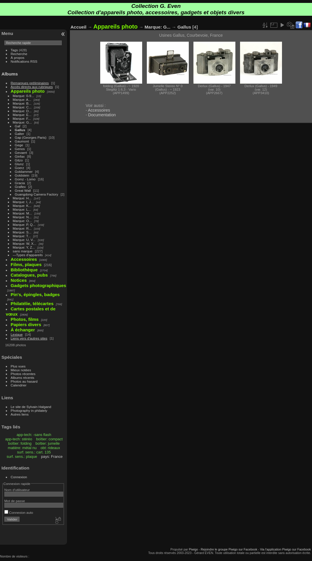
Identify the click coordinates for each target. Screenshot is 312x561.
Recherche (19, 54)
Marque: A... (22, 99)
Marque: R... (22, 228)
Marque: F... (22, 118)
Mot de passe (14, 501)
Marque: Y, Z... (24, 247)
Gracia (20, 183)
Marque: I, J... (23, 202)
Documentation (102, 114)
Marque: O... (22, 221)
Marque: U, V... (24, 240)
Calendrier (19, 385)
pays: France (52, 456)
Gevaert (21, 152)
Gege (19, 145)
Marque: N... (22, 217)
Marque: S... (22, 232)
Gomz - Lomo (25, 179)
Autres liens (20, 414)
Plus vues (18, 366)
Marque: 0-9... (23, 96)
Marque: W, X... (24, 243)
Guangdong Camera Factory (36, 194)
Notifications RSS (24, 61)
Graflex (20, 187)
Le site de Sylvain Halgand (31, 407)
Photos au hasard (24, 381)
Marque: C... (22, 107)
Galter (19, 134)
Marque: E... (22, 115)
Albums (9, 73)
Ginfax (20, 156)
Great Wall (23, 190)
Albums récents (22, 377)
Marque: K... (22, 205)
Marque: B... (22, 103)
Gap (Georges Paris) (31, 137)
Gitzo (19, 160)
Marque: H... (22, 198)
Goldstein (22, 175)
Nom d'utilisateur (17, 490)
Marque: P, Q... (24, 224)
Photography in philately (29, 410)
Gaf (17, 126)
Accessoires (99, 110)
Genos (20, 149)
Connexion (19, 477)
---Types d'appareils (28, 255)
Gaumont (22, 141)
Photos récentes (23, 374)
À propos (17, 57)
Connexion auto (18, 512)
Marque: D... (22, 111)
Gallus (20, 130)
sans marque (23, 251)
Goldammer (24, 171)
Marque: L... (22, 209)
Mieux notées (21, 370)
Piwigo (193, 549)
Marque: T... (22, 236)
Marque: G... (22, 122)
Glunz (19, 164)
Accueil (78, 26)
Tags (14, 50)
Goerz (19, 168)
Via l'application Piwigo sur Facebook (285, 549)
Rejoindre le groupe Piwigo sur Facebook (229, 549)
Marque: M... (22, 213)
